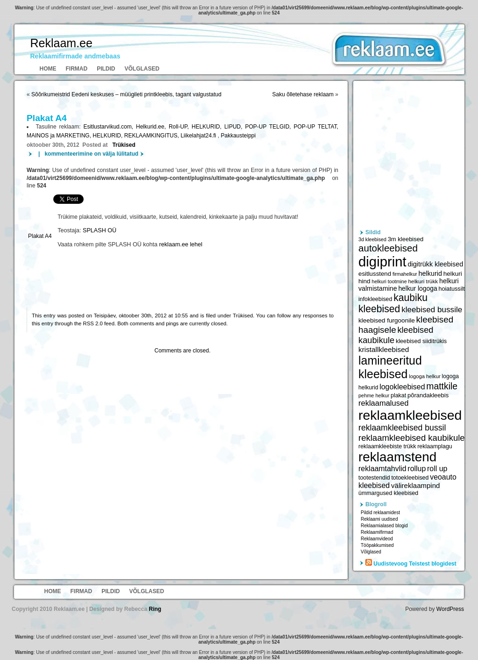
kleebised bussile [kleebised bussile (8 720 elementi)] (431, 309)
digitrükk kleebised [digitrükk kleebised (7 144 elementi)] (436, 264)
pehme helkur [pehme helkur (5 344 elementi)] (373, 395)
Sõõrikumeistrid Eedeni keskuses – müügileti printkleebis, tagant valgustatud (126, 94)
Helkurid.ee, (152, 126)
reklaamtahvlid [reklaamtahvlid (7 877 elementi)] (382, 469)
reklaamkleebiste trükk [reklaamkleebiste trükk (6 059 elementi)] (387, 446)
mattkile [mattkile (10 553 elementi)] (441, 386)
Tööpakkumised (377, 545)
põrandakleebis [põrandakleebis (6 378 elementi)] (428, 395)
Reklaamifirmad (377, 532)
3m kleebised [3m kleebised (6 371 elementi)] (406, 239)
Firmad (77, 68)
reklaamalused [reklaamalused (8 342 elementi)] (383, 403)
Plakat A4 (40, 236)
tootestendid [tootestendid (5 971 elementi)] (374, 477)
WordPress (450, 609)
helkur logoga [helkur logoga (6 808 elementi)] (417, 288)
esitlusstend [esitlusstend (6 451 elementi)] (374, 273)
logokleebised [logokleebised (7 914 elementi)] (402, 387)
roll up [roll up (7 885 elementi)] (437, 469)
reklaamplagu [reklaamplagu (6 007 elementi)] (434, 446)
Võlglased (142, 68)
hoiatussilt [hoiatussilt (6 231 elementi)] (451, 289)
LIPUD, (234, 126)
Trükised (123, 145)
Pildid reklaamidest (380, 512)
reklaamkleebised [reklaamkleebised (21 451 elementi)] (410, 415)
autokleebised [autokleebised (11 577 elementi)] (388, 248)
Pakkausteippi (238, 135)
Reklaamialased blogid (384, 525)
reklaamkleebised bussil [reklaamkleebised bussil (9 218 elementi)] (402, 427)
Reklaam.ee (61, 43)
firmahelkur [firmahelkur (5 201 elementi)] (404, 274)
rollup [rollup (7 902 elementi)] (416, 469)
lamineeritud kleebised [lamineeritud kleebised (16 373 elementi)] (390, 367)
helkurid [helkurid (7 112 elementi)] (430, 273)
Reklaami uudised (379, 519)
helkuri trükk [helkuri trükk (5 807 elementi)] (423, 281)
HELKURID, (208, 126)
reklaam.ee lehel (180, 244)
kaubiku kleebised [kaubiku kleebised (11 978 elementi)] (393, 303)
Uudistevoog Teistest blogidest (414, 563)
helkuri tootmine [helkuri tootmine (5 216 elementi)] (389, 281)
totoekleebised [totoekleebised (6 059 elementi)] (409, 477)
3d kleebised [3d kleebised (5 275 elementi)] (372, 239)
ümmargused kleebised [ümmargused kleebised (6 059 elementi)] (388, 493)
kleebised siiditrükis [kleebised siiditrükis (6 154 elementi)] (421, 341)
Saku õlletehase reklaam (303, 94)
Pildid (106, 68)
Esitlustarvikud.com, (109, 126)
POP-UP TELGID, (269, 126)
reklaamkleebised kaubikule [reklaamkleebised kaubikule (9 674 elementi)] (411, 438)
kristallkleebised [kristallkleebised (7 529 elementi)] (383, 349)
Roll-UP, (180, 126)
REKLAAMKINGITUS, (152, 135)
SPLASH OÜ (99, 230)
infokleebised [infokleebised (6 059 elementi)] (375, 299)
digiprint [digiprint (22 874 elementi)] (382, 261)
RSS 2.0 (93, 323)
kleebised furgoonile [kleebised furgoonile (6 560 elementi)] (386, 320)
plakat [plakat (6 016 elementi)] (398, 395)
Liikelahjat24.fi (198, 135)
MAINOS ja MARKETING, (60, 135)
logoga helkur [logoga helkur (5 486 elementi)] (425, 376)
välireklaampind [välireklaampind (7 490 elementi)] (415, 485)
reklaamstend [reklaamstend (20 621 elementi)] (397, 457)
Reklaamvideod (377, 538)
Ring (155, 609)
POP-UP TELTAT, (316, 126)
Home (48, 68)
